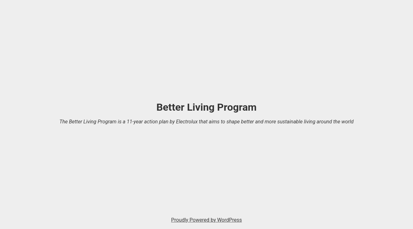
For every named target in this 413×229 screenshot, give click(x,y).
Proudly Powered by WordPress (206, 220)
